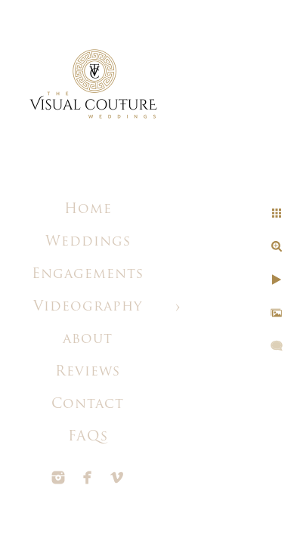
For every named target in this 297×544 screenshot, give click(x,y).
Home (88, 209)
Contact (87, 404)
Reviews (87, 372)
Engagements (88, 274)
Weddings (88, 242)
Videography (87, 307)
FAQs (88, 437)
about (88, 339)
